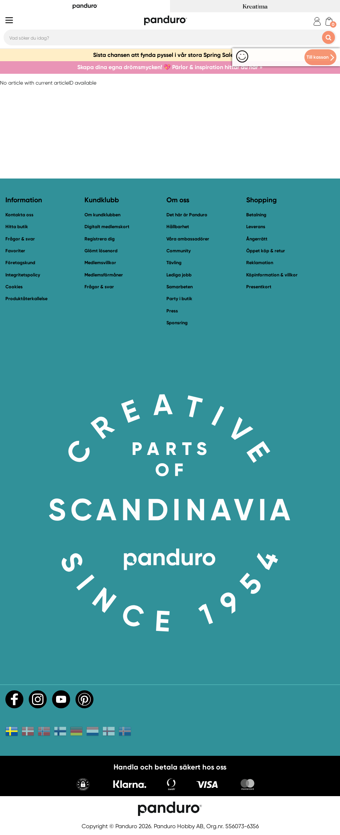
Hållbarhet (177, 226)
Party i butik (179, 298)
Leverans (255, 226)
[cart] (329, 21)
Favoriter (15, 250)
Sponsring (177, 322)
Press (172, 310)
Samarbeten (179, 286)
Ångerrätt (256, 239)
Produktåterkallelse (26, 298)
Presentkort (258, 286)
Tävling (174, 262)
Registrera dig (99, 239)
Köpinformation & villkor (272, 274)
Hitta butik (16, 226)
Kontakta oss (19, 214)
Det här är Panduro (186, 214)
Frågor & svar (20, 239)
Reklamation (259, 262)
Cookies (14, 286)
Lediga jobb (179, 274)
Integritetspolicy (22, 274)
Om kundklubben (102, 214)
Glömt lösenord (101, 250)
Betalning (256, 214)
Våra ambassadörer (187, 239)
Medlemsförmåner (103, 274)
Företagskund (20, 262)
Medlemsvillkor (100, 262)
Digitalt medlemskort (106, 226)
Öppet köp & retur (265, 250)
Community (178, 250)
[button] (83, 785)
